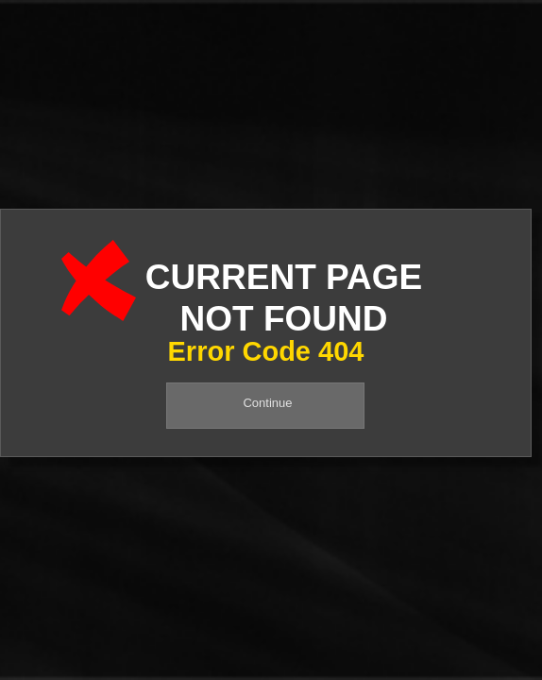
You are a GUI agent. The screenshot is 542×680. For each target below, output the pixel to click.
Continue (267, 403)
